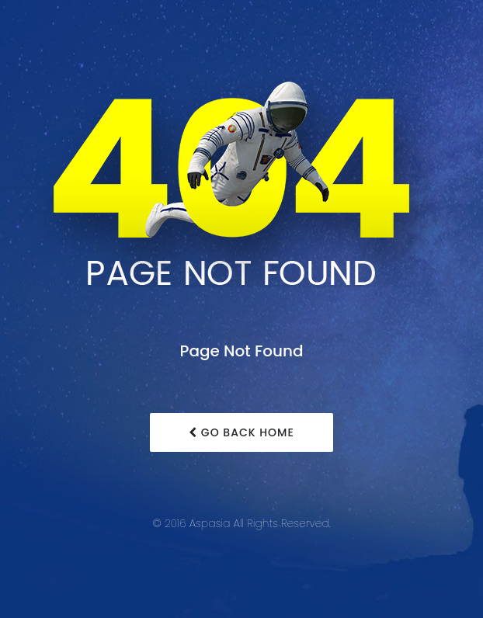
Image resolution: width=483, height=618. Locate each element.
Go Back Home (241, 432)
